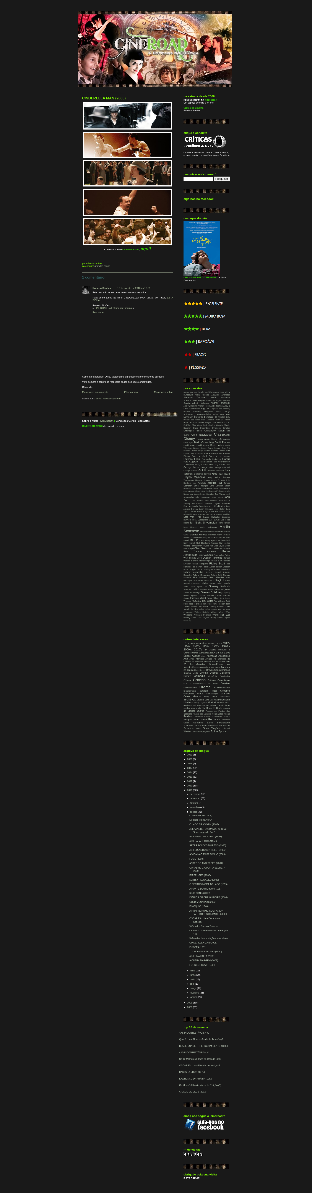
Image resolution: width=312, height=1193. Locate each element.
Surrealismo (224, 725)
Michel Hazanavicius (216, 538)
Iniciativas (190, 699)
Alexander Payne (213, 400)
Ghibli (202, 470)
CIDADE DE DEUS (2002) (192, 1091)
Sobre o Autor (90, 421)
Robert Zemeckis (193, 572)
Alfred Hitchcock (200, 403)
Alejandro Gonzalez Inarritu (200, 397)
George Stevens (190, 471)
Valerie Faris (196, 607)
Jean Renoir (196, 489)
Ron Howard (200, 577)
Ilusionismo (225, 696)
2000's (188, 649)
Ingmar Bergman (218, 480)
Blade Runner (200, 670)
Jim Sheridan (208, 494)
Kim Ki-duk (210, 514)
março (193, 988)
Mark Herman (190, 527)
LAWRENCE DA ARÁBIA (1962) (196, 1078)
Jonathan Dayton (212, 503)
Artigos (208, 659)
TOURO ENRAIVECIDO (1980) (205, 951)
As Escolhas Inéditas (201, 661)
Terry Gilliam (213, 598)
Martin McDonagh (208, 527)
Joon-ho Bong (197, 506)
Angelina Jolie (216, 409)
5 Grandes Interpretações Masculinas (208, 938)
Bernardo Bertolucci (203, 417)
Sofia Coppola (223, 583)
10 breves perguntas (195, 643)
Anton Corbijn (223, 411)
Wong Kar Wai (221, 614)
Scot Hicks (198, 580)
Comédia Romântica (219, 676)
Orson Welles (213, 548)
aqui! (146, 248)
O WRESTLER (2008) (200, 815)
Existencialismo (222, 687)
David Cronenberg (204, 442)
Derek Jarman (214, 448)
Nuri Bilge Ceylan (217, 546)
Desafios (225, 683)
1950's (187, 646)
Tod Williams (219, 601)
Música (220, 702)
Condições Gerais (125, 421)
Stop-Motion (213, 726)
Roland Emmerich (201, 575)
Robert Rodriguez (205, 569)
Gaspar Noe (224, 465)
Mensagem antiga (163, 392)
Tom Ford (207, 604)
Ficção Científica (220, 690)
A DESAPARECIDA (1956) (203, 841)
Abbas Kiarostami (191, 392)
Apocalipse (224, 656)
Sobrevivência (190, 725)
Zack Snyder (203, 618)
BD (185, 670)
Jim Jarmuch (196, 494)
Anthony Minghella (203, 411)
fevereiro (195, 992)
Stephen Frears (206, 589)
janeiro (194, 997)
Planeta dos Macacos (202, 714)
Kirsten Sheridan (223, 514)
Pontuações (217, 714)
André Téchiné (216, 406)
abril (192, 983)
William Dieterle (202, 612)
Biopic (190, 670)
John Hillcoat (197, 500)
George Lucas (191, 467)
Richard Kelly (216, 561)
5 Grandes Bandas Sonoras (203, 926)
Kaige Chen (208, 512)
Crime (187, 680)
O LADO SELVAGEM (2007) (204, 824)
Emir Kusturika (211, 453)
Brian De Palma (223, 420)
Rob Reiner (197, 567)
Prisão (227, 714)
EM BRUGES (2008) (200, 875)
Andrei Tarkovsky (220, 403)
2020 (190, 759)
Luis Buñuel (214, 520)
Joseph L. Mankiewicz (214, 506)
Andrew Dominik (190, 406)
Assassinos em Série (209, 667)
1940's (226, 643)
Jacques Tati (215, 482)
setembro (195, 807)
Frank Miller (218, 462)
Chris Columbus (201, 428)
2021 (190, 754)
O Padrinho (222, 705)
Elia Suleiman (197, 453)
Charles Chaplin (215, 425)
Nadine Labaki (224, 540)
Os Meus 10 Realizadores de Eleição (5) (200, 1085)
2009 (190, 1002)
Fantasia (203, 690)
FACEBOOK (107, 421)
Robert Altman (209, 567)
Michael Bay (217, 531)
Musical (212, 702)
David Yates (217, 445)
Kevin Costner (199, 514)
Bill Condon (220, 417)
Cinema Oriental (209, 672)
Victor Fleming (209, 606)
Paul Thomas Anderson (200, 551)
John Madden (211, 500)
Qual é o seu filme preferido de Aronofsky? (201, 1039)
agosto (194, 811)
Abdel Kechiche (206, 392)
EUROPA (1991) (197, 947)
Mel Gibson (205, 531)
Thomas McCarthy (192, 601)
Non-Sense (201, 705)
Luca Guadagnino (200, 520)
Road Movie (200, 719)
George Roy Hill (222, 467)
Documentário (190, 687)
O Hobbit (211, 705)
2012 (190, 781)
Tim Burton (207, 601)
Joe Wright (220, 494)
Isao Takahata (199, 483)
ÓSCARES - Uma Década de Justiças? (199, 1065)
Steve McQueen (222, 589)
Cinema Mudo (191, 673)
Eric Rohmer (224, 453)
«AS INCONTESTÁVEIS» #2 (194, 1032)
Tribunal (226, 728)
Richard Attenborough (200, 561)
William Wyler (217, 612)
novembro (195, 798)
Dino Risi (226, 448)
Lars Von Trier (192, 516)
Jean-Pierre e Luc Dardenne (202, 491)
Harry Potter (211, 696)
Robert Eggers (190, 569)
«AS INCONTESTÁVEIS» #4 (194, 1052)
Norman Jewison (202, 546)
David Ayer (188, 442)
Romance (214, 719)
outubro (194, 803)
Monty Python (211, 540)
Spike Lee (202, 586)
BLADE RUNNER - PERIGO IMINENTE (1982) (203, 1046)
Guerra (197, 696)
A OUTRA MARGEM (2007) (203, 960)
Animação (212, 656)
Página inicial (131, 392)
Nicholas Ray (217, 543)
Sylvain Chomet (198, 596)
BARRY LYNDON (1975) (192, 1072)
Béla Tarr (188, 422)
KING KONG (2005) (199, 893)
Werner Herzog (218, 609)
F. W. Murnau (223, 456)
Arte (186, 658)
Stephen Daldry (191, 589)
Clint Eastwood (201, 434)
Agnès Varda (218, 392)
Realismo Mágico (222, 716)
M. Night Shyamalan (203, 522)
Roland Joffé (216, 575)
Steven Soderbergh (192, 593)
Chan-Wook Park (199, 425)
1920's (211, 643)
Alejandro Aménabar (220, 395)
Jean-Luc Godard (210, 488)
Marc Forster (224, 523)
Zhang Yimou (216, 617)
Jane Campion (216, 486)
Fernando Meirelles (211, 459)
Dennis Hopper (200, 448)
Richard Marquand (200, 564)
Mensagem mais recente (95, 392)
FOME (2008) (196, 858)
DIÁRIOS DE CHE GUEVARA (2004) (208, 897)
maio (193, 979)
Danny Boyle (203, 439)
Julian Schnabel (206, 509)
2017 (190, 768)
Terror (206, 728)
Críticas (199, 680)
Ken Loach (219, 512)
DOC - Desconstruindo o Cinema (201, 683)
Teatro (198, 728)
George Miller (207, 467)
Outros (200, 711)
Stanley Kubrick (219, 586)
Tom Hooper (219, 604)
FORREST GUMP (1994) (202, 965)
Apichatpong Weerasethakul (197, 414)
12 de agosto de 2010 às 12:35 (133, 288)
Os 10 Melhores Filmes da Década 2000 (200, 1059)
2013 (190, 776)
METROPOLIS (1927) (200, 820)
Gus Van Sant (221, 473)
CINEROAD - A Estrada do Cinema (113, 308)
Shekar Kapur (209, 583)
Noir (195, 705)
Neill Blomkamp (203, 543)
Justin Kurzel (196, 512)
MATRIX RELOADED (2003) (204, 880)
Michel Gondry (201, 538)
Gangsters (189, 693)
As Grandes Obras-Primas (206, 664)
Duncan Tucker (190, 451)
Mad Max (214, 700)
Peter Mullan (219, 555)
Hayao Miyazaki (194, 477)
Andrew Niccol (204, 406)
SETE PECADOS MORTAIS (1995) (207, 845)
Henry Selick (213, 477)
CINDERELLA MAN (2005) (104, 98)
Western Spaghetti (201, 731)
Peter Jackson (205, 555)
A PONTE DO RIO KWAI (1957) (205, 888)
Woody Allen (190, 617)
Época (222, 731)
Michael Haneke (198, 534)
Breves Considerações (218, 670)
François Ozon (201, 465)
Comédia (199, 676)
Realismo (188, 716)
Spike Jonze (189, 586)
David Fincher (222, 442)
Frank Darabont (205, 462)
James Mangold (201, 486)
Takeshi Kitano (214, 595)
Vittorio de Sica (191, 609)
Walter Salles (204, 609)
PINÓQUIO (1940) (198, 906)
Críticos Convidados (219, 680)
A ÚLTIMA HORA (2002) (201, 956)
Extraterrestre (190, 691)
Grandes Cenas (102, 266)
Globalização (212, 693)
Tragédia (215, 728)
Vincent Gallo (223, 606)
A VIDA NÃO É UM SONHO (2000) (207, 854)
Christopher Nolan (214, 430)
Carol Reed (216, 422)
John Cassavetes (202, 497)
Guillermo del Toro (202, 474)
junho (193, 975)
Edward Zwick (218, 450)
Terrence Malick (198, 598)
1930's (219, 643)
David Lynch (203, 445)
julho (193, 970)
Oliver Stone (200, 548)
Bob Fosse (195, 420)
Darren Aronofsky (220, 439)
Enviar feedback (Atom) (108, 398)
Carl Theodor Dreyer (202, 422)
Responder (98, 312)
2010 (190, 790)
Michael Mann (215, 534)
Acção (196, 655)
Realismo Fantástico (204, 716)
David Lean (189, 445)
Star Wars (202, 725)
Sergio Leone (222, 580)
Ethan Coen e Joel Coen (199, 456)
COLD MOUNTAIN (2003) (202, 902)
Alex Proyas (199, 400)
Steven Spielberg (212, 592)
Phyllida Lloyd (195, 558)
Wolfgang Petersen (202, 615)
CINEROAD (88, 426)
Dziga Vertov (204, 451)
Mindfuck (188, 702)
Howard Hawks (202, 480)
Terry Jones (225, 598)
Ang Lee (204, 408)
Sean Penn (209, 580)
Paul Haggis (225, 548)
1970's (206, 646)
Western (188, 731)
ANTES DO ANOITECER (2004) (206, 863)
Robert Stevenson (222, 569)
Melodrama (224, 699)
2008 (190, 1007)
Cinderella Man (131, 249)
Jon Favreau (197, 503)
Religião (188, 719)
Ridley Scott (217, 563)
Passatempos (211, 711)
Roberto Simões (102, 288)
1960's (196, 646)
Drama (205, 687)
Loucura (200, 700)
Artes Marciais (197, 659)
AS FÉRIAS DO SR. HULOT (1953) (207, 850)
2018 (190, 763)
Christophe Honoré (193, 431)
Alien (203, 656)
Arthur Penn (218, 414)
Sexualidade (223, 722)
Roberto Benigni (213, 572)
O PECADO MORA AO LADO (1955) (208, 884)
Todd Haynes (195, 604)
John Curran (217, 497)
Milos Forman (197, 540)
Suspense (189, 728)
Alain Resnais (202, 395)
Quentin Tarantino (212, 557)
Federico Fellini (192, 459)
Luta (207, 700)
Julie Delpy (219, 509)
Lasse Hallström (211, 517)
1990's (226, 646)
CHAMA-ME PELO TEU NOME (200, 277)
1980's (215, 646)
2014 (190, 772)
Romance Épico (203, 722)
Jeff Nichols (219, 491)
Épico (214, 731)
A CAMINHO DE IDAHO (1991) (205, 836)
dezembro (195, 794)
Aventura (225, 667)
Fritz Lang (213, 465)
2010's (198, 649)
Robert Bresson (223, 567)
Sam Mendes (216, 577)
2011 (190, 785)
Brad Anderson (208, 420)
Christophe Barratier (221, 428)
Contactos (144, 421)
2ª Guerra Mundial (216, 649)
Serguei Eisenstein (192, 583)
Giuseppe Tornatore (215, 471)
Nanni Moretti (189, 543)
